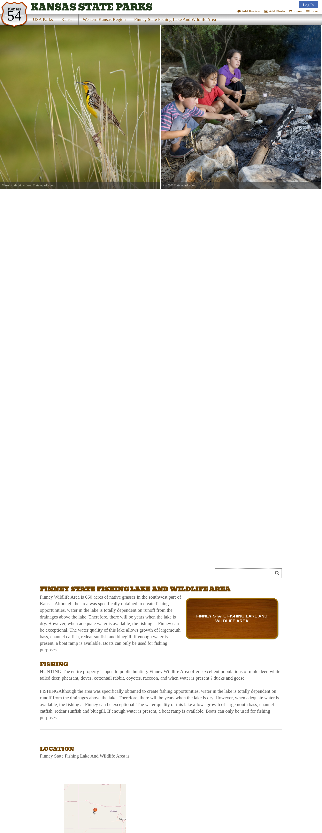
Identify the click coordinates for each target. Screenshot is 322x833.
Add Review (248, 11)
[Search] (246, 573)
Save (312, 11)
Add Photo (274, 11)
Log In (308, 4)
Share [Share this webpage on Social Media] (295, 11)
